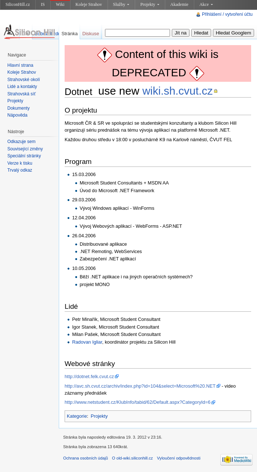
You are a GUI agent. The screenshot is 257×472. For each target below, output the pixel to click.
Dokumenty (18, 108)
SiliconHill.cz (18, 4)
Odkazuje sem (21, 141)
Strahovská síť (21, 93)
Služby (121, 4)
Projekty (149, 4)
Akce (206, 4)
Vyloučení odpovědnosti (178, 458)
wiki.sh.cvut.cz (177, 91)
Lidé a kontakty (22, 86)
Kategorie (77, 416)
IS (43, 4)
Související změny (25, 148)
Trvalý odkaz (19, 170)
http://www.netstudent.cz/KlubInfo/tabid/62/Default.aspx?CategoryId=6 (137, 402)
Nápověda (17, 115)
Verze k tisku (19, 163)
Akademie (179, 4)
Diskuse (90, 33)
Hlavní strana (20, 65)
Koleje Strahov (89, 4)
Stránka (69, 33)
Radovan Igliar (87, 342)
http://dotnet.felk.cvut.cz (89, 376)
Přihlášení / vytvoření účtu (227, 14)
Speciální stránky (24, 155)
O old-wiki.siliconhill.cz (132, 458)
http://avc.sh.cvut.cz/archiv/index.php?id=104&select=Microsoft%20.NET (140, 386)
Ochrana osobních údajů (85, 458)
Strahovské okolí (23, 79)
